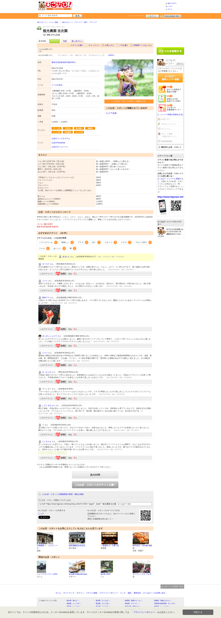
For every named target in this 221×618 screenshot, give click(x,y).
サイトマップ (68, 593)
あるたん (66, 257)
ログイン (152, 16)
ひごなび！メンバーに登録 (168, 179)
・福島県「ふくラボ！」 (73, 603)
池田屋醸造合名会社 (77, 545)
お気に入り (109, 45)
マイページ (165, 129)
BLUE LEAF (106, 574)
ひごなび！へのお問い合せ (154, 593)
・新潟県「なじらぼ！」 (102, 603)
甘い (96, 242)
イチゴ (126, 242)
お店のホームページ (60, 147)
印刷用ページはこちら (143, 45)
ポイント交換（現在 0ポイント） (169, 135)
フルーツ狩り (143, 242)
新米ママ (46, 297)
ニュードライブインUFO (47, 574)
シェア (41, 514)
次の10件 (95, 474)
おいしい (59, 248)
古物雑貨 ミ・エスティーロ (47, 546)
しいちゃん (46, 441)
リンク (123, 593)
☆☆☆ (45, 281)
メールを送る (57, 85)
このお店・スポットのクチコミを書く (95, 484)
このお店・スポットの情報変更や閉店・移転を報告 (62, 494)
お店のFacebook (58, 143)
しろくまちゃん (48, 405)
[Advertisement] (119, 6)
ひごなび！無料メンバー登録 (170, 78)
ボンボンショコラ (49, 336)
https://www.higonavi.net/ (170, 197)
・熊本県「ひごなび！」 (102, 600)
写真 (65, 41)
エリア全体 (111, 113)
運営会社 (137, 593)
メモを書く (123, 45)
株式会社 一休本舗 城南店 (142, 546)
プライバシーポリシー (108, 593)
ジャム (44, 248)
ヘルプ (170, 6)
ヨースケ (46, 264)
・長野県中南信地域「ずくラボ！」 (165, 603)
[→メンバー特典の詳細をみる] (170, 114)
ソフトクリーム (48, 242)
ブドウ (83, 242)
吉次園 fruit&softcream (78, 574)
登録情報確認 (166, 141)
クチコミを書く (77, 45)
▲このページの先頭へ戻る (172, 586)
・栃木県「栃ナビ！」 (73, 600)
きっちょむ (46, 372)
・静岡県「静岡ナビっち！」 (133, 600)
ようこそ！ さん (136, 15)
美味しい (67, 242)
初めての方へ (172, 3)
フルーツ (111, 242)
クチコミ (54, 41)
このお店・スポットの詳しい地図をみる (128, 101)
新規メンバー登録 (170, 16)
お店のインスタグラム (61, 138)
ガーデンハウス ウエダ (142, 574)
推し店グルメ (77, 41)
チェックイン (94, 45)
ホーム (170, 9)
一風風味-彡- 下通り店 (110, 545)
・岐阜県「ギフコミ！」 (132, 603)
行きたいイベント (168, 124)
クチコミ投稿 (91, 593)
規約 (129, 593)
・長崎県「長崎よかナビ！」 (163, 600)
